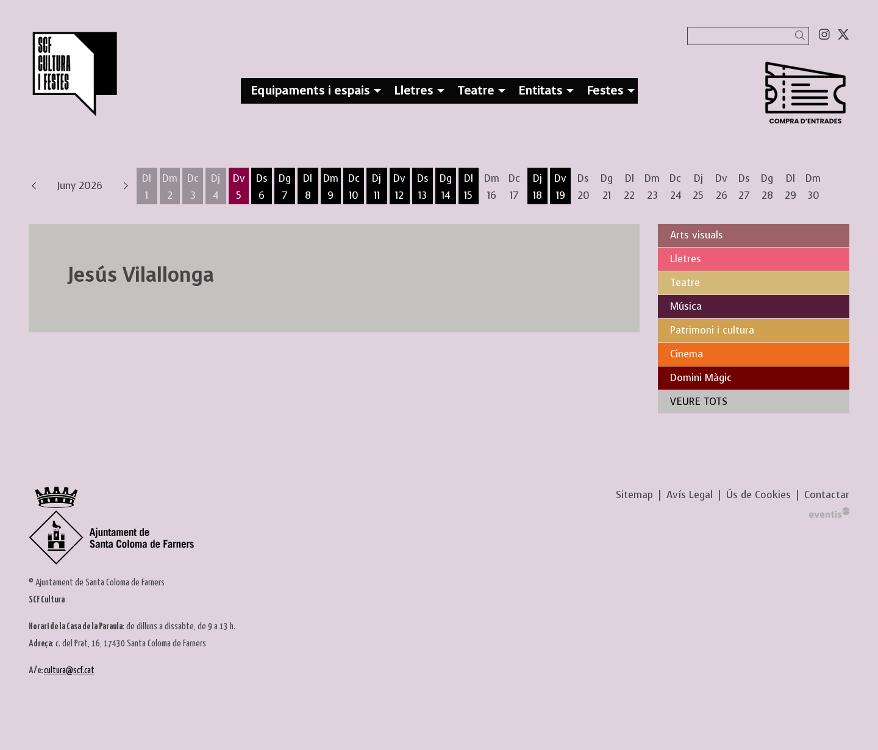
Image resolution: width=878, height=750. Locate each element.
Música (686, 306)
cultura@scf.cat (69, 670)
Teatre (685, 282)
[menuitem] (824, 34)
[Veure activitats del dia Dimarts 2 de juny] (170, 187)
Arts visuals (696, 235)
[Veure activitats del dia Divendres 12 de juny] (400, 187)
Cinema (686, 354)
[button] (802, 36)
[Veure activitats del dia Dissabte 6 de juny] (261, 187)
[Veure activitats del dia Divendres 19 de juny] (560, 187)
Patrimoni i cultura (712, 330)
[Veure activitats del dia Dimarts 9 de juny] (331, 187)
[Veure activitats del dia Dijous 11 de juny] (376, 187)
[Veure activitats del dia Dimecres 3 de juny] (192, 187)
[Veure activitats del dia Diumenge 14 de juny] (445, 187)
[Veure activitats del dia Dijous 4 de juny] (215, 187)
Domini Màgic (701, 377)
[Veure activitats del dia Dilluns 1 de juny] (147, 187)
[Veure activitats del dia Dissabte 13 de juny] (422, 187)
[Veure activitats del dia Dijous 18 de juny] (537, 187)
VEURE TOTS (698, 401)
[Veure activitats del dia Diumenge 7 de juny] (284, 187)
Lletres (685, 258)
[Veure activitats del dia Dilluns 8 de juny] (308, 187)
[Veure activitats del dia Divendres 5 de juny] (239, 187)
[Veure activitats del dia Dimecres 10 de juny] (353, 187)
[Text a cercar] (748, 36)
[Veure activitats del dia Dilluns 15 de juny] (469, 187)
